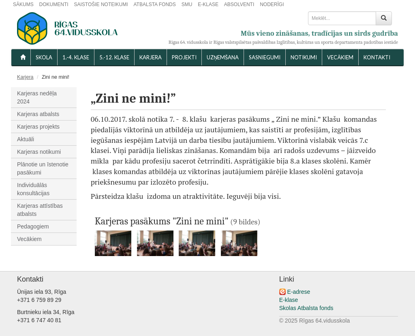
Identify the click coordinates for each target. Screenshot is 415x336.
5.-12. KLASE (114, 57)
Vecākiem (29, 239)
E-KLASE (208, 4)
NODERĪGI (272, 4)
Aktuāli (25, 139)
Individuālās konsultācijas (33, 189)
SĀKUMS (23, 4)
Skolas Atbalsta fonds (306, 308)
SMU (187, 4)
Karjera (150, 57)
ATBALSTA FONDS (155, 4)
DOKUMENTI (53, 4)
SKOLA (44, 57)
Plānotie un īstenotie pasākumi (42, 168)
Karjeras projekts (38, 126)
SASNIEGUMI (264, 57)
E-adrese (298, 292)
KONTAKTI (377, 57)
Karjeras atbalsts (38, 114)
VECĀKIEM (340, 57)
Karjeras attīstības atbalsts (40, 209)
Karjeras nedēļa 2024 (37, 97)
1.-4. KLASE (75, 57)
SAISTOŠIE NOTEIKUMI (101, 4)
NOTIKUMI (304, 57)
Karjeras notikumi (39, 152)
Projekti (184, 57)
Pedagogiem (33, 226)
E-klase (288, 300)
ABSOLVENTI (239, 4)
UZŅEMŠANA (223, 57)
